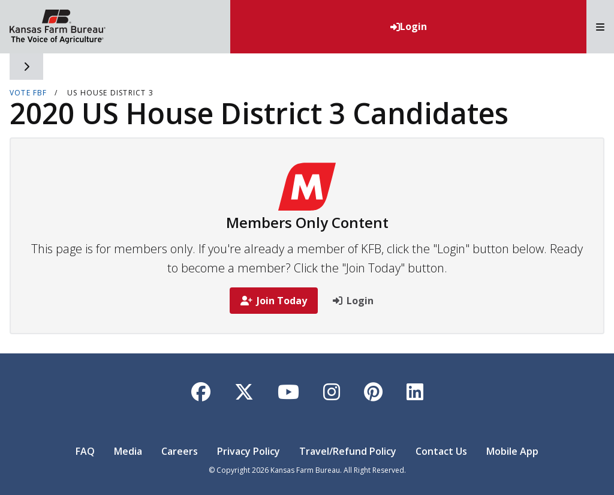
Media (128, 451)
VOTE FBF (28, 93)
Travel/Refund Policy (347, 451)
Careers (179, 451)
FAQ (85, 451)
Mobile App (512, 451)
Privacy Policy (248, 451)
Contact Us (441, 451)
